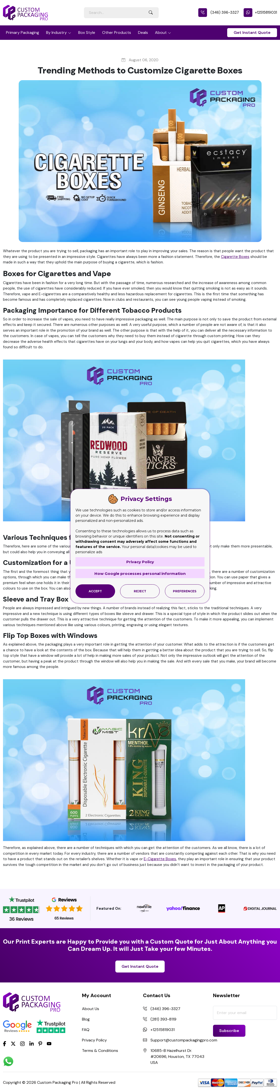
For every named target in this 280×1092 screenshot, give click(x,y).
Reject (140, 591)
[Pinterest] (40, 1043)
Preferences (184, 591)
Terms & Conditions (100, 1050)
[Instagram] (22, 1044)
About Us (90, 1008)
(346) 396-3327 (218, 12)
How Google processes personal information (140, 573)
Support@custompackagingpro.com (183, 1040)
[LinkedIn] (31, 1043)
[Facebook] (4, 1043)
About (161, 32)
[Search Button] (151, 12)
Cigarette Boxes (235, 256)
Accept (95, 591)
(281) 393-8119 (163, 1019)
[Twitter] (13, 1044)
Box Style (86, 32)
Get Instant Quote (252, 32)
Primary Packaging (22, 32)
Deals (143, 32)
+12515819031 (260, 12)
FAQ (85, 1029)
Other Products (116, 32)
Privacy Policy (94, 1040)
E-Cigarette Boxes (160, 858)
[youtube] (49, 1044)
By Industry (56, 32)
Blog (86, 1019)
